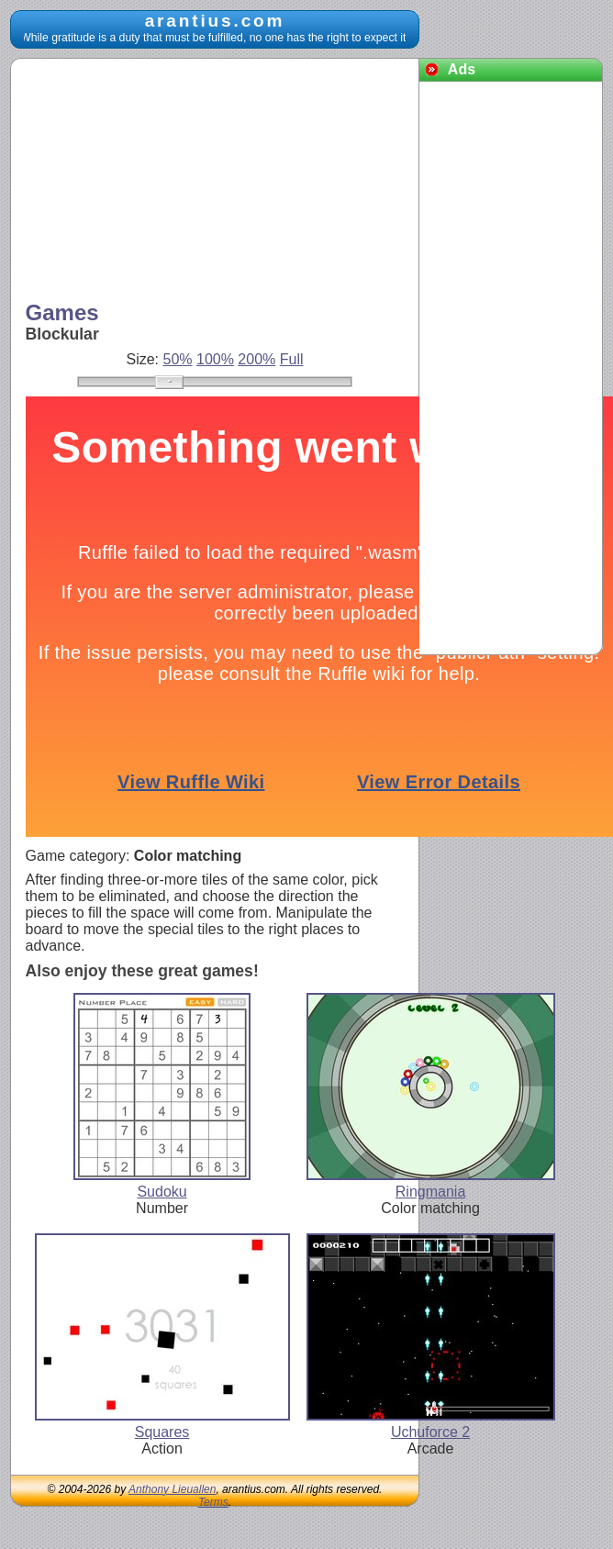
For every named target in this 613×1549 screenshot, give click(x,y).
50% (178, 359)
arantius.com (215, 20)
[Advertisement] (163, 181)
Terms (213, 1502)
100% (215, 359)
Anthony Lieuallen (172, 1489)
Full (292, 359)
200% (256, 359)
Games (62, 312)
